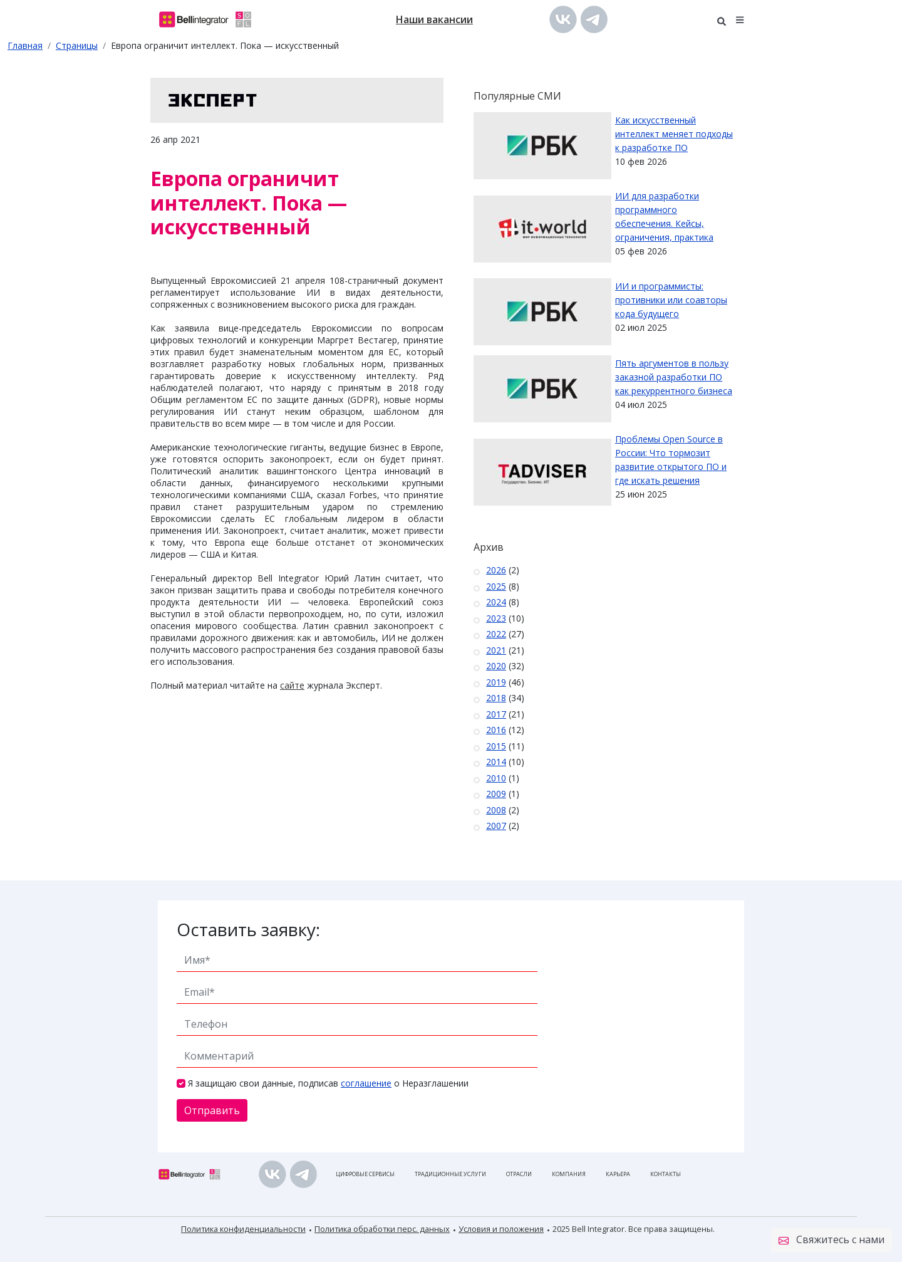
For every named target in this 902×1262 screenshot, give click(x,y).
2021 (496, 650)
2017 (496, 714)
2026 (496, 570)
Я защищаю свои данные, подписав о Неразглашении (328, 1083)
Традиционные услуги (450, 1174)
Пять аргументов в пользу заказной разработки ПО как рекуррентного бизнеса (673, 377)
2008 (496, 810)
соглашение (366, 1083)
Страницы (77, 45)
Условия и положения (501, 1228)
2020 (496, 666)
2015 (496, 746)
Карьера (618, 1174)
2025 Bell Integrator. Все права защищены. (633, 1228)
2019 (496, 682)
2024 (496, 602)
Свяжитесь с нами (831, 1240)
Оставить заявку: (248, 929)
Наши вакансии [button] (434, 19)
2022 (496, 634)
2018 (496, 698)
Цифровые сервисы (365, 1174)
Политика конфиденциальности (243, 1228)
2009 (496, 794)
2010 (496, 778)
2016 (496, 730)
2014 (496, 762)
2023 (496, 618)
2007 (496, 826)
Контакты (665, 1174)
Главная (25, 45)
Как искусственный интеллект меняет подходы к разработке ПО (674, 134)
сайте (292, 685)
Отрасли (519, 1174)
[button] (740, 19)
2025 (496, 586)
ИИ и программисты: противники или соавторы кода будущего (671, 300)
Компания (569, 1174)
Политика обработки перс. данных (382, 1228)
